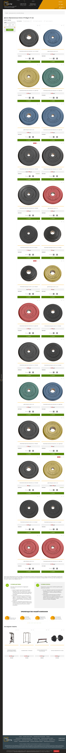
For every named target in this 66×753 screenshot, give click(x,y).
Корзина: (63, 7)
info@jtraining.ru (33, 3)
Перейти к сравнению (38, 21)
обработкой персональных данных (33, 751)
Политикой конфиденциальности (20, 751)
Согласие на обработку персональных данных (55, 747)
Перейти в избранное (49, 21)
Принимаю (56, 751)
